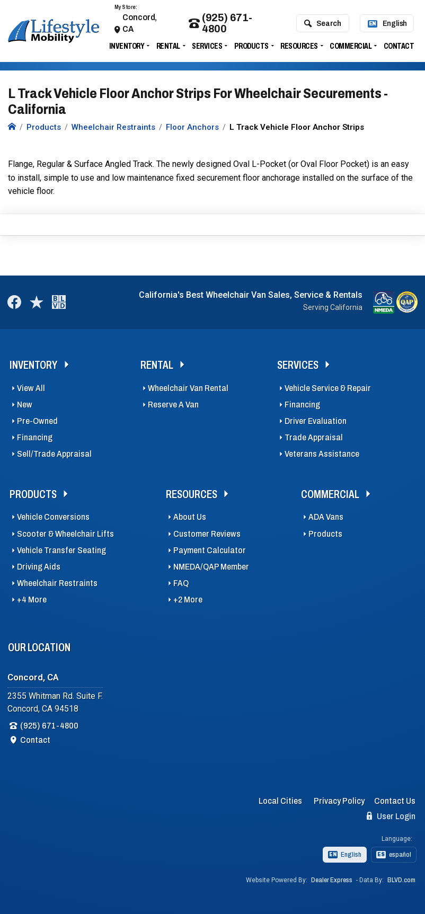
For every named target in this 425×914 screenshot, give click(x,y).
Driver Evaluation (316, 420)
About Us (189, 516)
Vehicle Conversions (53, 516)
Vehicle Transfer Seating (61, 550)
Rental (168, 45)
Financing (34, 437)
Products (251, 45)
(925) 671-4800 (220, 23)
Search (322, 23)
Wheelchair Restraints (57, 583)
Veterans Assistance (322, 453)
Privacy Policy (339, 800)
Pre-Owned (37, 420)
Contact (399, 45)
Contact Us (394, 800)
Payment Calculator (209, 550)
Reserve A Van (173, 404)
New (24, 404)
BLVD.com (401, 880)
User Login (391, 816)
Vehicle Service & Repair (328, 388)
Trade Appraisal (314, 437)
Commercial (350, 45)
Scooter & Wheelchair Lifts (65, 533)
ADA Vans (325, 516)
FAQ (181, 583)
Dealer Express (331, 880)
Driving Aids (38, 566)
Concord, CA (139, 23)
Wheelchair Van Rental (188, 388)
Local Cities (280, 800)
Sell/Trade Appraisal (54, 453)
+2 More (187, 599)
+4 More (32, 599)
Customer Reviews (207, 533)
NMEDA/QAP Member (211, 566)
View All (31, 388)
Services (207, 45)
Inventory (127, 45)
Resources (299, 45)
